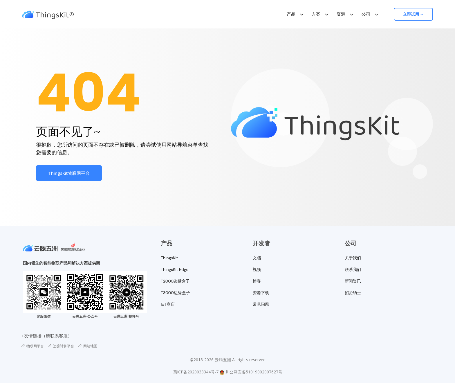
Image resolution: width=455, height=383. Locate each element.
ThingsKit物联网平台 (69, 173)
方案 (316, 14)
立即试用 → (414, 14)
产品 (291, 14)
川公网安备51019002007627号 (253, 372)
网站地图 (87, 346)
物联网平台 (32, 346)
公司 (366, 14)
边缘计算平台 (61, 346)
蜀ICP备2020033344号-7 (196, 372)
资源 (341, 14)
